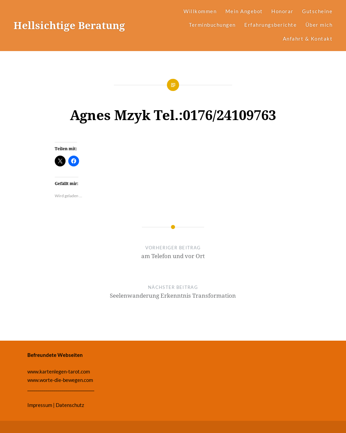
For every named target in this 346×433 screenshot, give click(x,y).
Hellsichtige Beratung (69, 25)
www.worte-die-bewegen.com (60, 380)
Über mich (319, 25)
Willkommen (200, 11)
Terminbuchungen (212, 25)
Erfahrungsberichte (270, 25)
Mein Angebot (244, 11)
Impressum (39, 405)
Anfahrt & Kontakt (308, 39)
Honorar (282, 11)
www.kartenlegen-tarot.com (58, 371)
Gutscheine (317, 11)
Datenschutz (70, 405)
